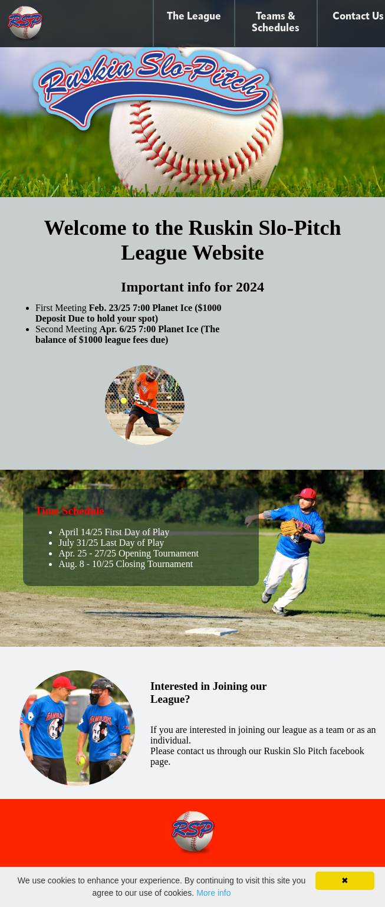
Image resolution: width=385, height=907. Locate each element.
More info (213, 893)
